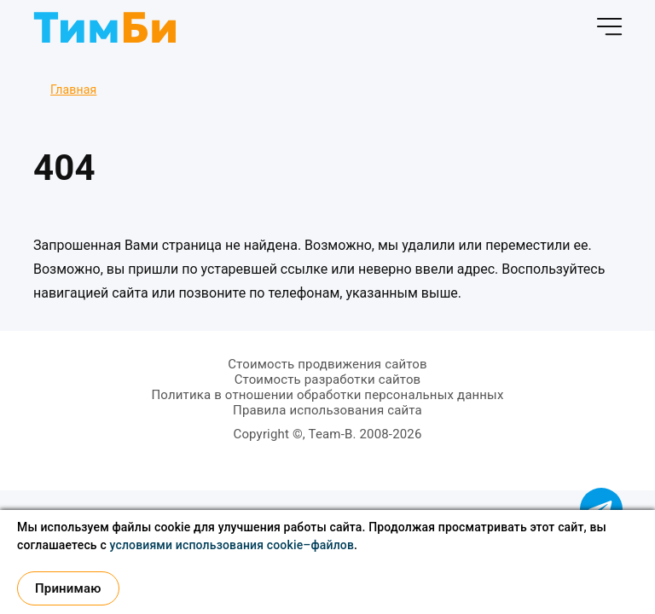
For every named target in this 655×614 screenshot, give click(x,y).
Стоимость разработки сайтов (328, 379)
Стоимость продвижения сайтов (327, 364)
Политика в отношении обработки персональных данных (327, 395)
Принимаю (68, 588)
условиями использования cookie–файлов (232, 545)
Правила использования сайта (327, 410)
